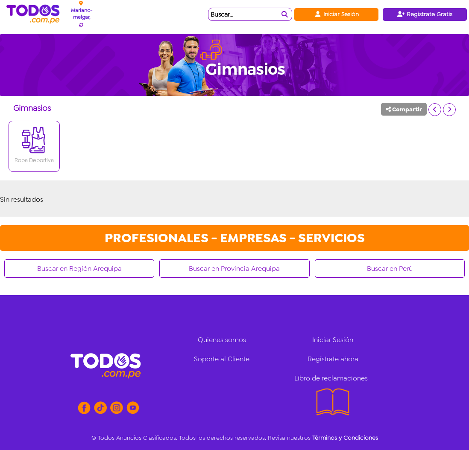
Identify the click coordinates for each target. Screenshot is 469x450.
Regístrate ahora (333, 358)
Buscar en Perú (390, 268)
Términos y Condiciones (345, 437)
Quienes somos (222, 339)
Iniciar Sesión (336, 14)
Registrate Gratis (424, 14)
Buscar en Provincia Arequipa (234, 268)
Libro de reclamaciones (331, 378)
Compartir (404, 109)
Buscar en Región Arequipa (79, 268)
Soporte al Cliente (221, 358)
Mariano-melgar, (82, 13)
